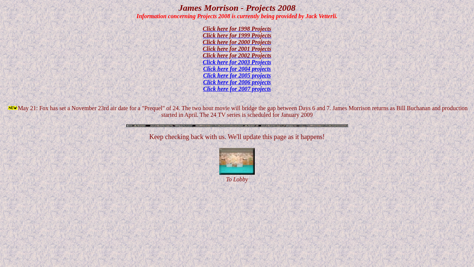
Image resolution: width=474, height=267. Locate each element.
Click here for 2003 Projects (237, 62)
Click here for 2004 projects (237, 69)
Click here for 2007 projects (237, 89)
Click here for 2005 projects (237, 75)
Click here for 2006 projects (237, 82)
